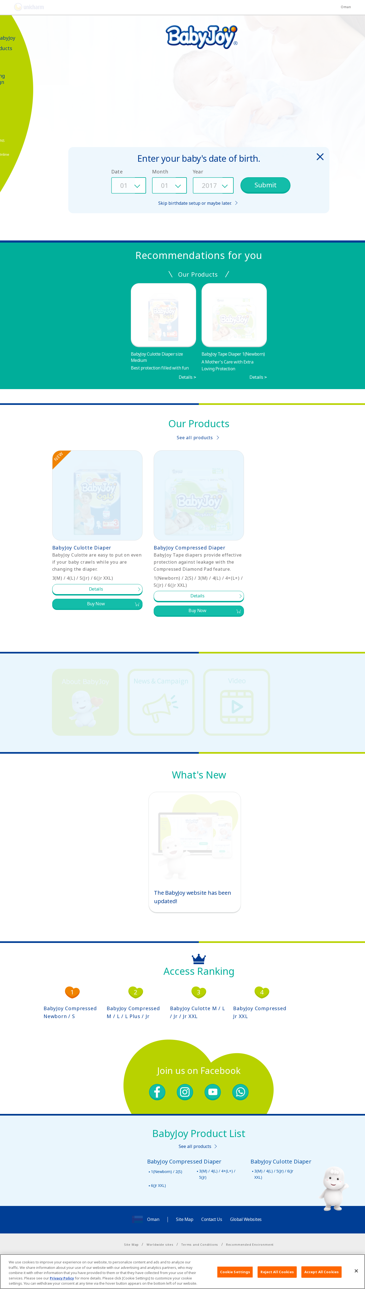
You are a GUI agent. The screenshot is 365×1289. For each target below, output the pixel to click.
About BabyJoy (24, 38)
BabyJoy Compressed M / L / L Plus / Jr (133, 1012)
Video (13, 59)
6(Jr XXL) (158, 1185)
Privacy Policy (62, 1278)
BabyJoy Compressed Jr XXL (259, 1012)
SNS (28, 140)
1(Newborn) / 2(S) (166, 1171)
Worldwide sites (160, 1244)
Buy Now (96, 604)
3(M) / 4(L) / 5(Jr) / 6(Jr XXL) (273, 1174)
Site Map (184, 1219)
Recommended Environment (250, 1244)
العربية (12, 24)
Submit (266, 184)
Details (186, 377)
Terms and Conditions (199, 1244)
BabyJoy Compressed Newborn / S (70, 1012)
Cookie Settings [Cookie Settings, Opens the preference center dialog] (235, 1271)
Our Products (23, 48)
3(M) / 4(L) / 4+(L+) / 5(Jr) (217, 1174)
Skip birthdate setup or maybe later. (194, 203)
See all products (195, 438)
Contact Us (211, 1219)
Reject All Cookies (277, 1271)
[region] (182, 1271)
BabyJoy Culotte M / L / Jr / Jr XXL (197, 1012)
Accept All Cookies (321, 1271)
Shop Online (26, 154)
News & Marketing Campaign (19, 75)
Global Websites (246, 1219)
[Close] (356, 1271)
